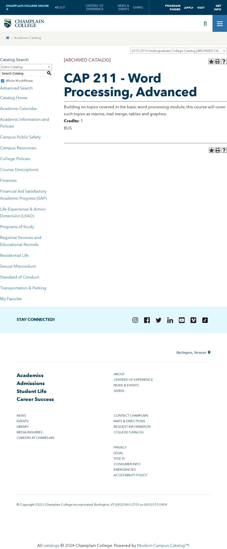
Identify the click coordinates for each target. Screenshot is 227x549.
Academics (30, 377)
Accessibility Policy (130, 476)
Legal (118, 454)
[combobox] (178, 52)
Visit (201, 7)
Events (23, 422)
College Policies (15, 160)
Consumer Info (127, 465)
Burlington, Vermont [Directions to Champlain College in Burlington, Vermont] (193, 354)
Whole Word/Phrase (19, 82)
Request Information (132, 428)
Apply (188, 7)
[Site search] (205, 24)
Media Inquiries (30, 433)
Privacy (120, 449)
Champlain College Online (27, 7)
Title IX (119, 460)
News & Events (123, 7)
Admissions (31, 385)
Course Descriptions (19, 171)
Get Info (217, 7)
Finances (8, 181)
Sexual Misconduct (18, 267)
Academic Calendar (18, 109)
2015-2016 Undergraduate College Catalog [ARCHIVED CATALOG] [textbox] (179, 52)
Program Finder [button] (172, 7)
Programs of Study (17, 228)
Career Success (35, 401)
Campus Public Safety (20, 138)
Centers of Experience (94, 7)
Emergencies (125, 471)
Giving (138, 7)
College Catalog (129, 433)
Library (23, 428)
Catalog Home (13, 99)
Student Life (32, 393)
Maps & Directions (129, 422)
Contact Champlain (131, 417)
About (60, 7)
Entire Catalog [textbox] (11, 68)
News (21, 417)
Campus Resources (18, 149)
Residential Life (14, 256)
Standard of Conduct (19, 278)
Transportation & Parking (23, 289)
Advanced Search (16, 89)
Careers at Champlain (35, 439)
